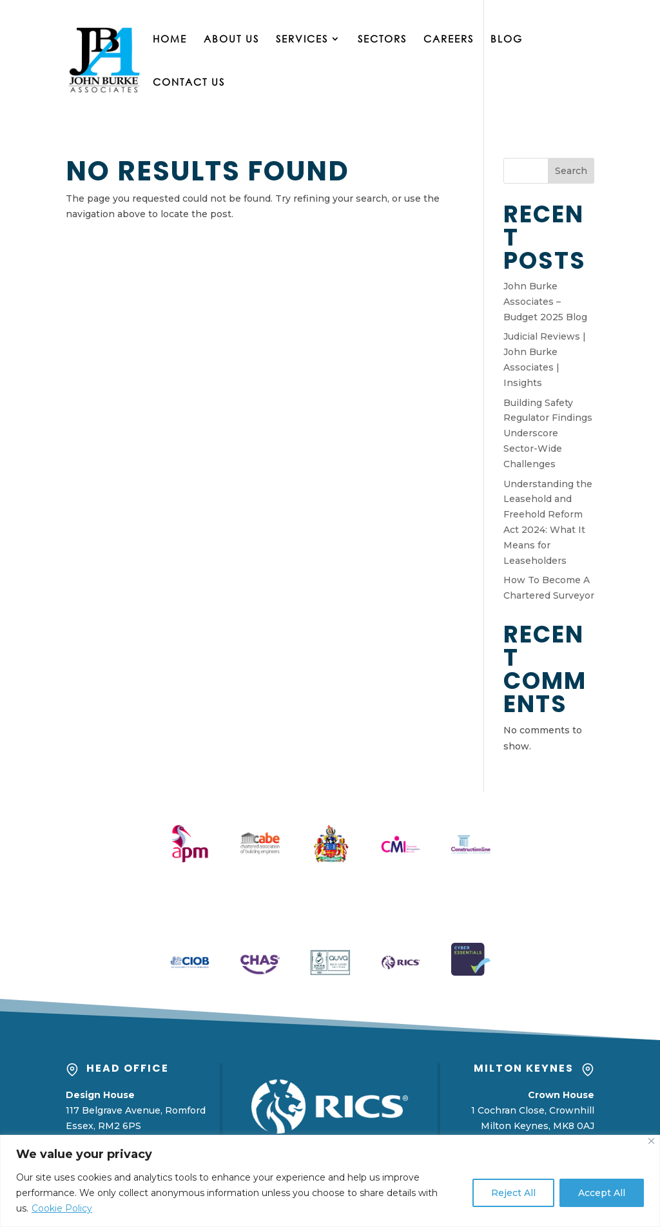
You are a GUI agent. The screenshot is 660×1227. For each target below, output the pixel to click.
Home (170, 39)
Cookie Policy (62, 1208)
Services (302, 39)
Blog (506, 39)
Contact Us (189, 82)
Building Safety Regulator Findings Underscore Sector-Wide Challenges (547, 433)
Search (571, 171)
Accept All (601, 1193)
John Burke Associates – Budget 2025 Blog (545, 301)
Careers (448, 39)
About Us (231, 39)
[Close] (651, 1141)
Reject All (513, 1193)
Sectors (382, 39)
